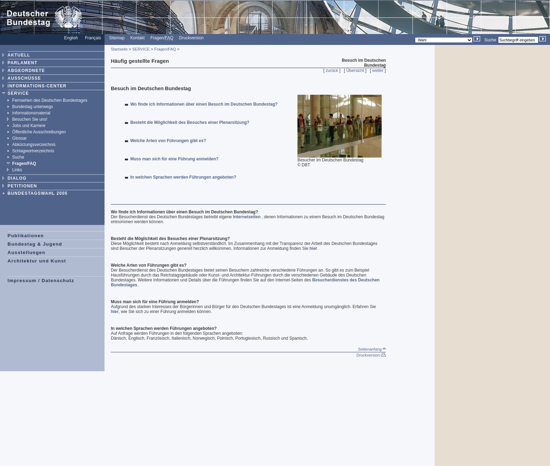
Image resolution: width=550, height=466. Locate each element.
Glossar (19, 138)
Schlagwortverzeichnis (33, 150)
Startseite (119, 49)
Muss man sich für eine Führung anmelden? (174, 159)
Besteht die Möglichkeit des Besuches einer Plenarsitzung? (189, 122)
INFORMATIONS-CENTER (37, 86)
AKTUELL (19, 55)
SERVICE (18, 93)
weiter (377, 70)
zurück (332, 70)
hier (313, 248)
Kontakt (137, 37)
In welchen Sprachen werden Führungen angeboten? (183, 177)
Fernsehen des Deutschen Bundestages (49, 100)
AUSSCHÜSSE (24, 78)
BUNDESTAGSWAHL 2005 (38, 193)
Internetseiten (247, 216)
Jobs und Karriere (29, 125)
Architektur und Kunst (37, 261)
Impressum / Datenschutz (41, 280)
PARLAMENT (23, 62)
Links (17, 169)
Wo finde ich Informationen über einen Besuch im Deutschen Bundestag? (204, 104)
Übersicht (355, 70)
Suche (490, 40)
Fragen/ (161, 37)
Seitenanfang (372, 349)
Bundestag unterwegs (32, 106)
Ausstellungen (27, 252)
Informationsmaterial (31, 113)
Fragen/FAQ (24, 163)
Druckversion (191, 37)
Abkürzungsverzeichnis (33, 144)
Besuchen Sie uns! (29, 119)
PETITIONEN (22, 186)
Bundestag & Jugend (35, 244)
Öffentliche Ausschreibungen (39, 131)
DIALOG (17, 178)
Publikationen (26, 235)
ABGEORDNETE (26, 70)
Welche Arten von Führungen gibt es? (168, 140)
